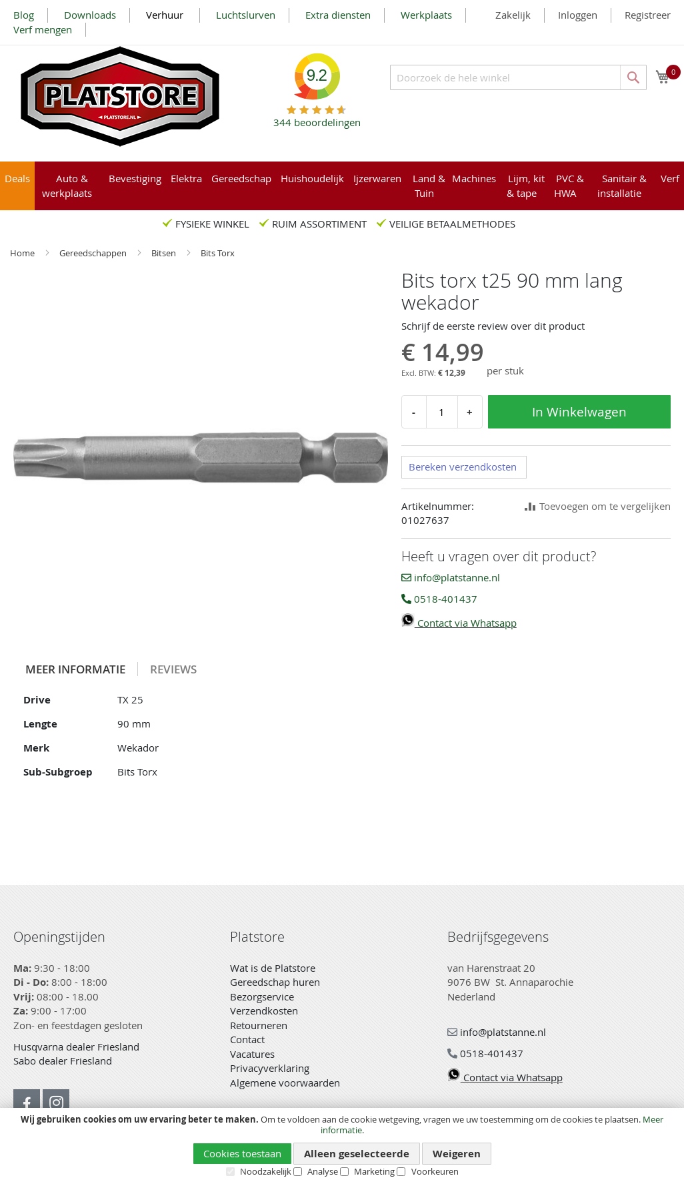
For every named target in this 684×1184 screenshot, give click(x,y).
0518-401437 (439, 598)
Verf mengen (42, 29)
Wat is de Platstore (272, 967)
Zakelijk (513, 14)
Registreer (648, 14)
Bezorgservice (262, 996)
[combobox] (518, 77)
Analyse (322, 1171)
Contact (247, 1039)
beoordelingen (317, 117)
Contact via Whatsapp (459, 622)
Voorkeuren (435, 1171)
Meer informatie (75, 669)
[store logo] (120, 96)
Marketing (374, 1171)
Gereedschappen (94, 253)
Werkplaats (426, 14)
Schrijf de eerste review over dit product (493, 325)
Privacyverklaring (269, 1068)
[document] (342, 1146)
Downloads (90, 14)
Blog (23, 14)
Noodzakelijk (265, 1171)
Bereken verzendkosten (463, 466)
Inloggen (577, 14)
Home (23, 253)
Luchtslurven (245, 14)
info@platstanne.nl (450, 577)
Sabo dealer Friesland (62, 1060)
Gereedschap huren (275, 981)
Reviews (173, 669)
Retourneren (258, 1025)
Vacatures (252, 1054)
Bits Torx (218, 253)
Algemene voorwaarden (285, 1082)
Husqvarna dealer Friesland (76, 1046)
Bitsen (164, 253)
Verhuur (166, 14)
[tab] (75, 669)
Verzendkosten (264, 1010)
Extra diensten (338, 14)
